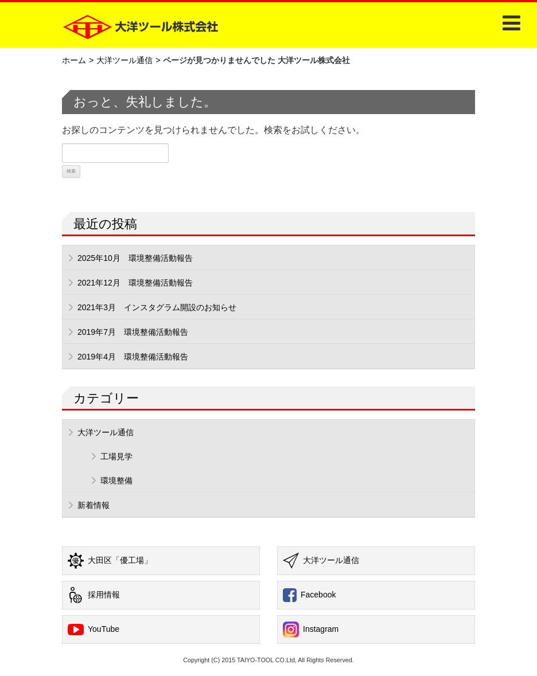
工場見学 (116, 456)
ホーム (74, 60)
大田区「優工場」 (110, 561)
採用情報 (94, 595)
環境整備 (116, 480)
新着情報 (93, 505)
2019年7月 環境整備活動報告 (132, 332)
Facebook (309, 595)
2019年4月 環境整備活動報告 (132, 356)
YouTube (93, 630)
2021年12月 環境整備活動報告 (135, 282)
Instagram (310, 630)
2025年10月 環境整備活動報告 (135, 258)
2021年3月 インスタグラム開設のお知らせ (156, 307)
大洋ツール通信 (124, 60)
